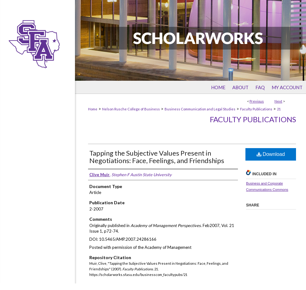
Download (271, 154)
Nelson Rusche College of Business (131, 109)
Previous (256, 101)
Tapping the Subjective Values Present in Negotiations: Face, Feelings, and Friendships (156, 157)
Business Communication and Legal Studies (200, 109)
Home (92, 109)
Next (278, 101)
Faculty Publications (256, 109)
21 (279, 109)
